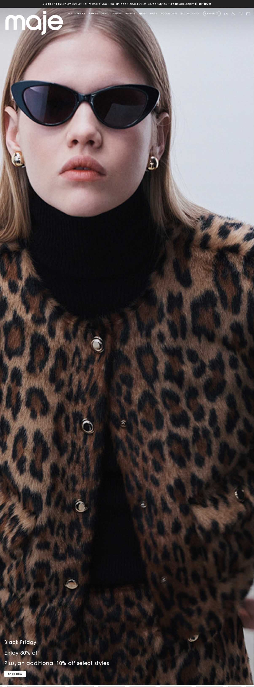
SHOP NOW (203, 3)
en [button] (226, 13)
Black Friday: (52, 3)
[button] (95, 13)
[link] (78, 13)
